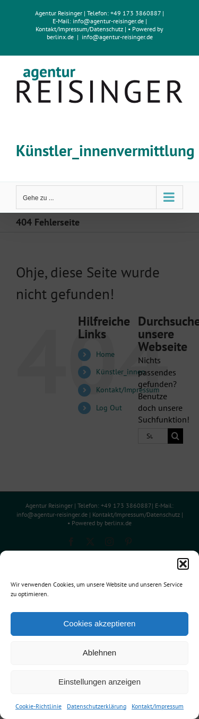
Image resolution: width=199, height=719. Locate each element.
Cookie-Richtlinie (38, 706)
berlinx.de (60, 37)
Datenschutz (106, 29)
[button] (183, 564)
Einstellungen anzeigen (99, 681)
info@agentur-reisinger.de (109, 21)
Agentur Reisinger (58, 13)
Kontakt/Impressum (158, 706)
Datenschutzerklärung (96, 706)
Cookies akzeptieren (100, 623)
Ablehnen (99, 652)
